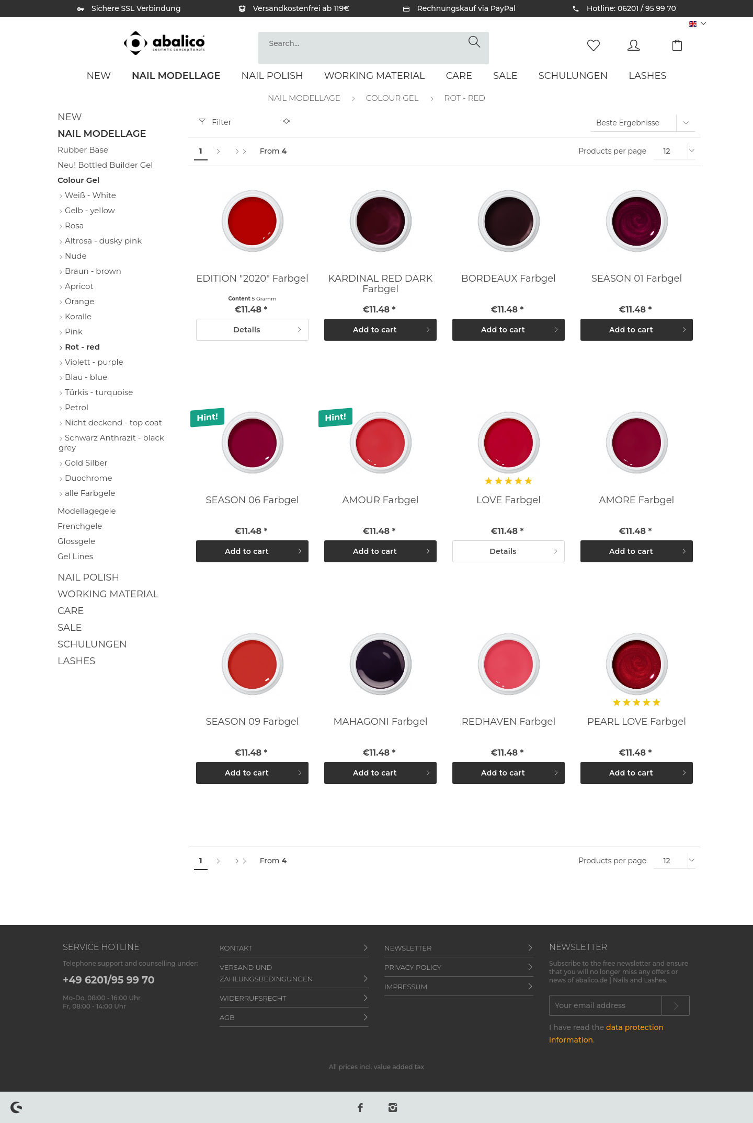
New (70, 117)
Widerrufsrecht (253, 998)
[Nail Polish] (272, 75)
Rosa (73, 225)
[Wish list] (596, 44)
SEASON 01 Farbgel (636, 278)
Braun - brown (92, 271)
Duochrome (87, 478)
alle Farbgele (89, 493)
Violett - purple (93, 362)
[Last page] (240, 151)
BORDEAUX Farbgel (508, 278)
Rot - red (81, 347)
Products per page (612, 151)
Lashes (76, 661)
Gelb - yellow (89, 210)
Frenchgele (80, 526)
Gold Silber (85, 463)
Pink (73, 332)
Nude (74, 256)
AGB (227, 1017)
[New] (98, 75)
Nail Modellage (102, 134)
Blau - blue (85, 377)
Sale (70, 627)
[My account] (643, 44)
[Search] (476, 42)
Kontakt (236, 948)
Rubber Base (83, 150)
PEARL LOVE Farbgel (636, 721)
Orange (78, 301)
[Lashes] (647, 75)
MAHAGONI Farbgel (380, 721)
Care (71, 611)
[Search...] (373, 43)
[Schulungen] (573, 75)
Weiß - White (89, 195)
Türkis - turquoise (98, 392)
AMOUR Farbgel (380, 500)
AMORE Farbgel (637, 500)
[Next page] (218, 151)
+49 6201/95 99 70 (109, 980)
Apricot (78, 286)
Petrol (75, 407)
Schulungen (92, 644)
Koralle (77, 316)
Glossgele (76, 541)
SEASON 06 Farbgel (252, 500)
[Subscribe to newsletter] (675, 1005)
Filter (215, 122)
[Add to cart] (380, 330)
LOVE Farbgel (508, 500)
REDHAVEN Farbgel (508, 721)
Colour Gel (78, 180)
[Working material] (375, 75)
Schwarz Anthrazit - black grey (111, 443)
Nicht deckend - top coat (112, 422)
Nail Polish (88, 577)
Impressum (405, 986)
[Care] (459, 75)
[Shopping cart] (685, 44)
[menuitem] (373, 48)
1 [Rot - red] (200, 151)
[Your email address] (605, 1005)
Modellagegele (87, 511)
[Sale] (505, 75)
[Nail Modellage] (176, 75)
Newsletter (407, 948)
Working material (108, 594)
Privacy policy (412, 967)
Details (267, 327)
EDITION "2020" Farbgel (252, 278)
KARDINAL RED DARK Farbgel (380, 283)
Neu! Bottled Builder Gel (105, 165)
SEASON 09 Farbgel (252, 721)
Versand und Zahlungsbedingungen (266, 973)
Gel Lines (75, 556)
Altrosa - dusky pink (102, 241)
